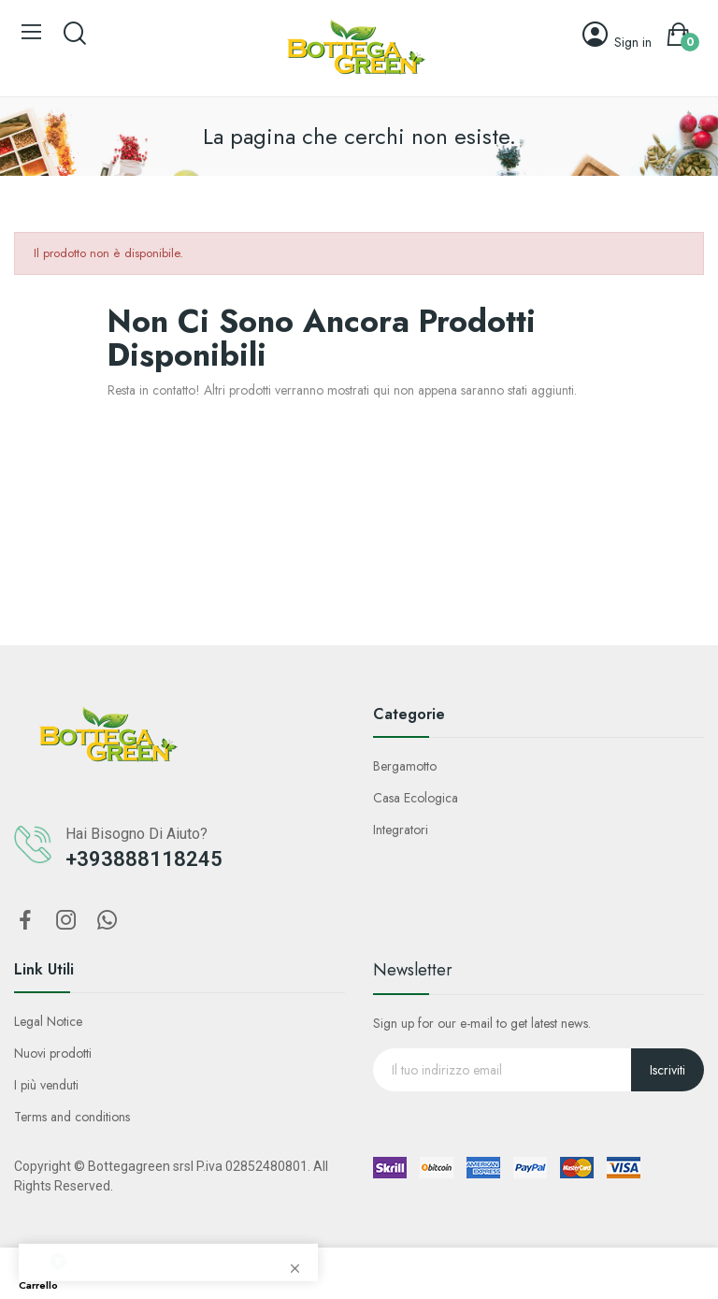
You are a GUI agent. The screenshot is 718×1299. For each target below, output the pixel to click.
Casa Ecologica (415, 797)
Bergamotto (405, 766)
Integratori (400, 829)
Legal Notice (48, 1021)
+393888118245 (144, 859)
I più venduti (46, 1084)
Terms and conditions (72, 1116)
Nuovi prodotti (53, 1053)
